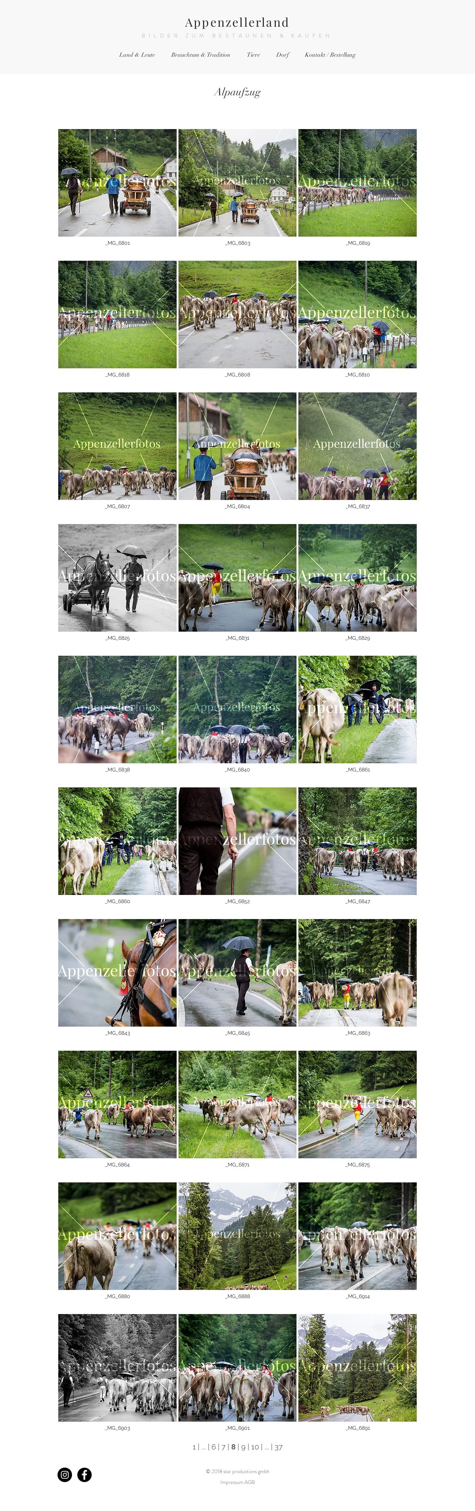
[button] (117, 194)
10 (255, 1446)
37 (279, 1446)
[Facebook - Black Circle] (84, 1475)
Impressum (231, 1482)
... (204, 1446)
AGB (250, 1482)
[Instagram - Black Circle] (65, 1475)
